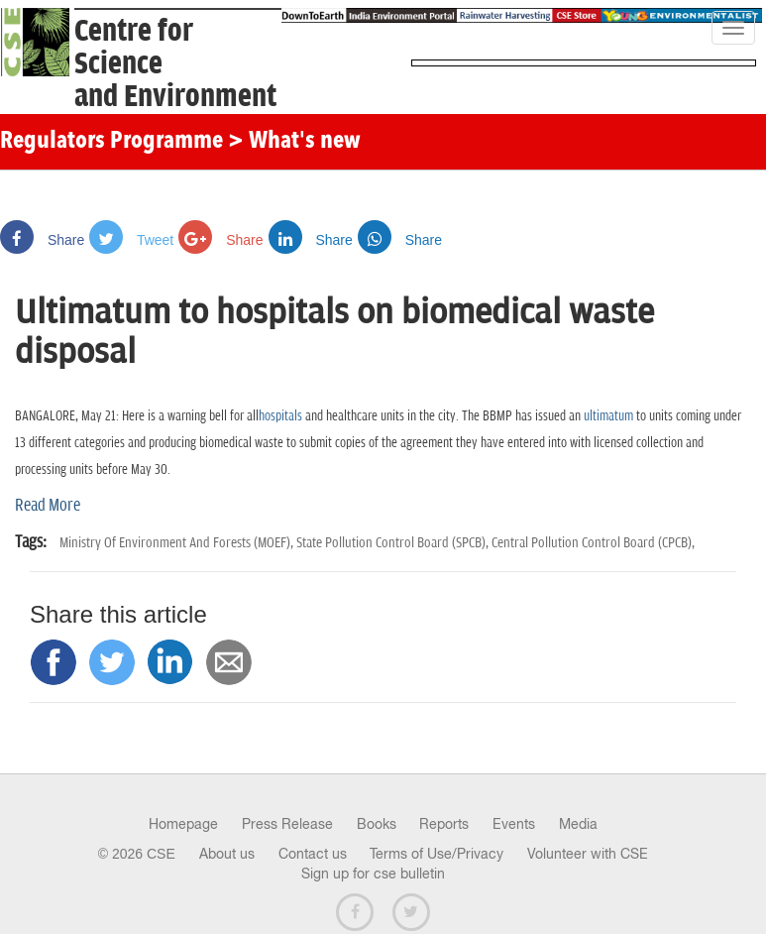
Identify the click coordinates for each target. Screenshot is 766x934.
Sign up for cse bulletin (373, 873)
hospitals (280, 416)
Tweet (131, 240)
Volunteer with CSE (587, 854)
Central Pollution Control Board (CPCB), (593, 542)
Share (42, 240)
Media (578, 824)
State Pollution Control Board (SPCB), (394, 542)
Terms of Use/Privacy (436, 854)
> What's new (294, 142)
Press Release (287, 824)
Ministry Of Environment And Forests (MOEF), (177, 542)
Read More (47, 506)
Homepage (183, 824)
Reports (444, 824)
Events (513, 824)
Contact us (312, 854)
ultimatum (608, 416)
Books (376, 824)
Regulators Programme (111, 142)
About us (227, 854)
